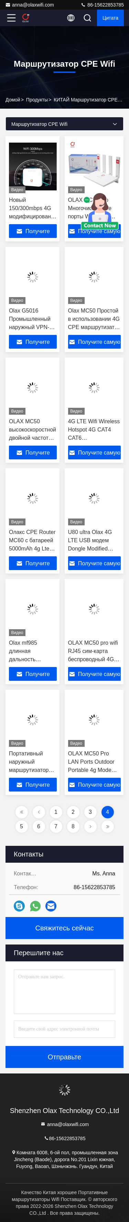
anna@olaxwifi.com (29, 5)
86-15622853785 (102, 5)
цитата (110, 18)
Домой (13, 99)
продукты (37, 99)
